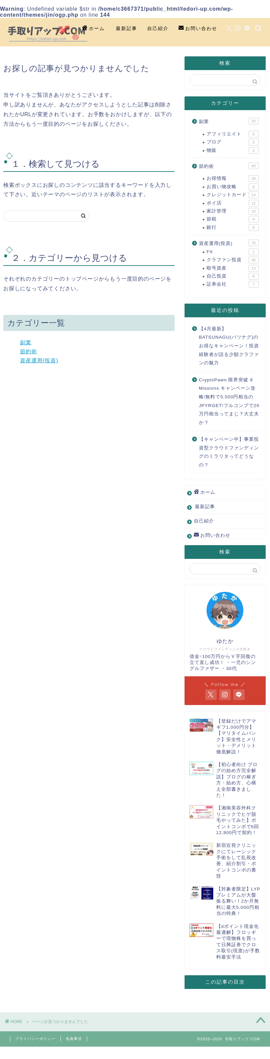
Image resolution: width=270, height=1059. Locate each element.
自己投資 (233, 276)
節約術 (28, 351)
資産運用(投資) (39, 360)
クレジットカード (233, 195)
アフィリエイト (233, 134)
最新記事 (126, 28)
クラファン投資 (233, 260)
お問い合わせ (198, 28)
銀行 (233, 227)
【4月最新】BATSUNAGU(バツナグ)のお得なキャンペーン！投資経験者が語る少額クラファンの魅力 (229, 345)
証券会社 (233, 284)
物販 (233, 150)
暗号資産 (233, 268)
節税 (233, 219)
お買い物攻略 (233, 187)
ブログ (233, 142)
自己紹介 (158, 28)
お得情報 (233, 178)
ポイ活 (233, 203)
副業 (25, 342)
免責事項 (74, 1039)
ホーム (93, 28)
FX (233, 252)
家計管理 (233, 211)
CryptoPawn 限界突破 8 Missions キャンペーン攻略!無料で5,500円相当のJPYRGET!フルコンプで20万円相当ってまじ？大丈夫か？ (229, 401)
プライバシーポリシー (35, 1039)
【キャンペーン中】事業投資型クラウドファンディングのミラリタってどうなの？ (229, 452)
